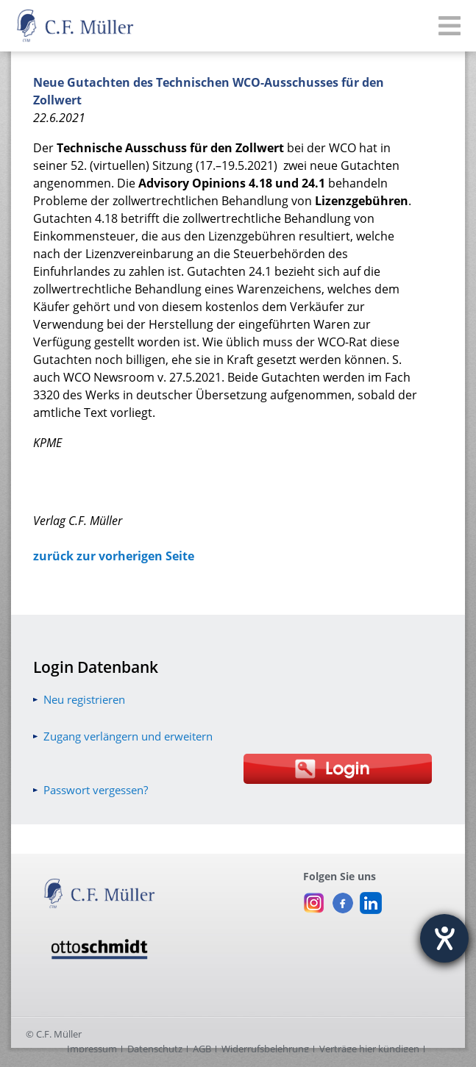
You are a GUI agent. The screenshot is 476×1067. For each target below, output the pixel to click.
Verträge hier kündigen (369, 1048)
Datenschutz (154, 1048)
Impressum (92, 1048)
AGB (202, 1048)
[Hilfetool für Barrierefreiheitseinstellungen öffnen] (444, 938)
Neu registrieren (84, 699)
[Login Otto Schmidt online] (338, 769)
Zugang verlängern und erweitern (128, 736)
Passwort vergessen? (95, 789)
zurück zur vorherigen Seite (113, 556)
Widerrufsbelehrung (265, 1048)
